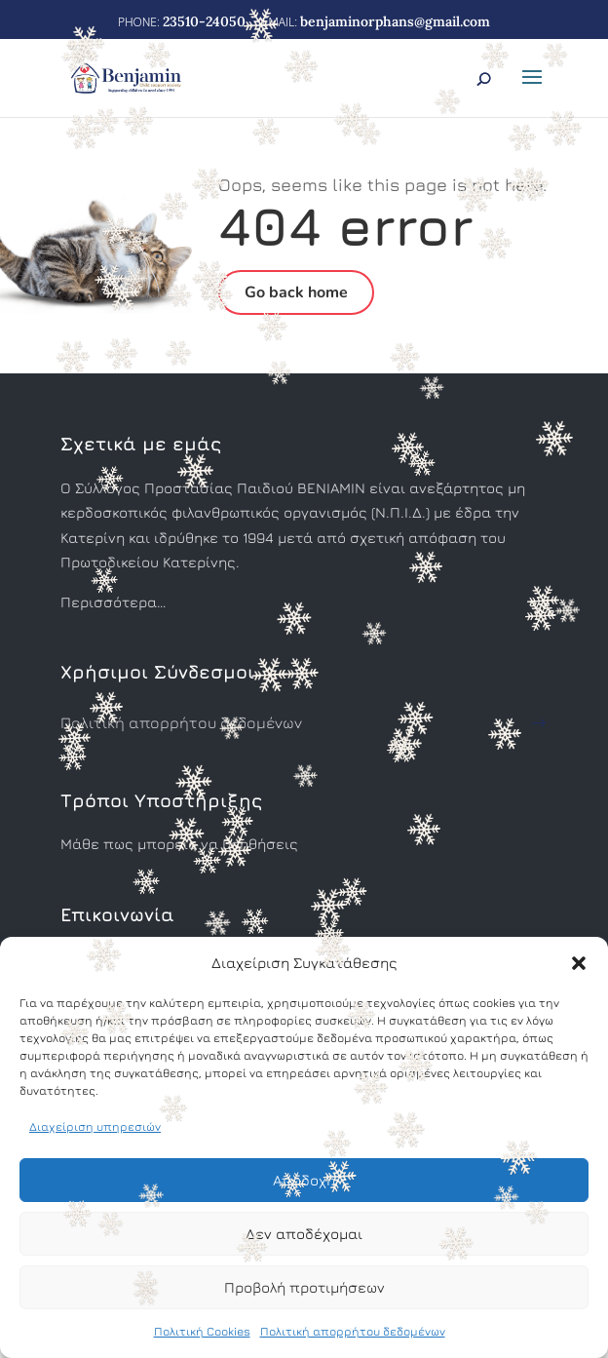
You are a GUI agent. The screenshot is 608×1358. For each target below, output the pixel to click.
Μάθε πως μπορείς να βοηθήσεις (179, 843)
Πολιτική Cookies (202, 1331)
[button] (579, 963)
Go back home (296, 292)
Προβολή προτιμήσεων (304, 1287)
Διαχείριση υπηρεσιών (95, 1126)
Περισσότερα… (113, 602)
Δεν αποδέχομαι (304, 1233)
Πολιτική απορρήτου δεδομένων (352, 1331)
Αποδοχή (304, 1180)
